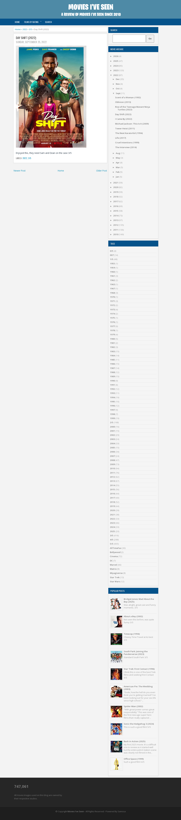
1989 (112, 376)
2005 (112, 447)
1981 (112, 343)
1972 (112, 305)
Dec (118, 79)
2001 (112, 430)
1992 (112, 389)
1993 (112, 393)
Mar (118, 167)
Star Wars (115, 581)
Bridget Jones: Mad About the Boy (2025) (139, 600)
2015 (116, 210)
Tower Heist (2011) (125, 128)
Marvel (113, 564)
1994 (112, 397)
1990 (112, 380)
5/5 (111, 543)
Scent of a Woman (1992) (128, 97)
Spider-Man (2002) (133, 706)
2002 (112, 435)
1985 (112, 359)
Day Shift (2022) (26, 38)
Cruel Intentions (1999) (127, 142)
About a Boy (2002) (133, 616)
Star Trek (115, 577)
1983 (112, 351)
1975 (112, 317)
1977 (112, 326)
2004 (112, 443)
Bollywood (115, 552)
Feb (118, 172)
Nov (118, 83)
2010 (116, 234)
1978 (112, 330)
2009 (112, 464)
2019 (116, 192)
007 (112, 255)
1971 (112, 301)
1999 (112, 418)
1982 (112, 347)
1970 (112, 297)
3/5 (30, 29)
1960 (112, 271)
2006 (112, 451)
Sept (118, 93)
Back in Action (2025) (134, 741)
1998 (112, 414)
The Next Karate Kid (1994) (129, 133)
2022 (25, 29)
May (118, 157)
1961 (112, 276)
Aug (118, 153)
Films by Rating (31, 22)
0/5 (111, 251)
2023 (116, 70)
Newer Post (19, 170)
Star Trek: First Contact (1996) (139, 668)
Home (17, 22)
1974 (112, 313)
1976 (112, 322)
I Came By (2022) (123, 119)
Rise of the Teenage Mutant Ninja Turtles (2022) (132, 108)
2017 (116, 201)
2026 (116, 56)
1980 (112, 338)
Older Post (101, 170)
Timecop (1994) (132, 633)
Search (48, 22)
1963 (112, 284)
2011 (116, 229)
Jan (118, 176)
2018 (116, 196)
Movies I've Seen (76, 811)
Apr (118, 162)
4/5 (111, 539)
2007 (112, 456)
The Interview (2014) (126, 147)
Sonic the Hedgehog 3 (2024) (139, 723)
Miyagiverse (116, 573)
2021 (116, 182)
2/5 (111, 422)
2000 (112, 426)
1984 (112, 355)
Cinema (114, 556)
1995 (112, 401)
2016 (116, 206)
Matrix (113, 568)
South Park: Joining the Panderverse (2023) (136, 653)
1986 (112, 363)
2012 (116, 225)
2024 (116, 65)
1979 (112, 334)
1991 (112, 384)
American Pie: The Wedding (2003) (138, 688)
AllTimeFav (115, 548)
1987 (112, 368)
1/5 (111, 259)
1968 (112, 292)
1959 (112, 267)
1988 (112, 372)
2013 (116, 220)
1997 (112, 409)
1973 (112, 309)
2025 (116, 61)
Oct (118, 88)
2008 (112, 460)
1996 (112, 405)
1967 (112, 288)
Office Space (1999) (134, 758)
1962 (112, 280)
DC (111, 560)
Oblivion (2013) (123, 102)
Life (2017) (120, 137)
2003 (112, 439)
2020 (116, 187)
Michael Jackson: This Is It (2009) (132, 123)
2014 (116, 215)
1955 (112, 263)
